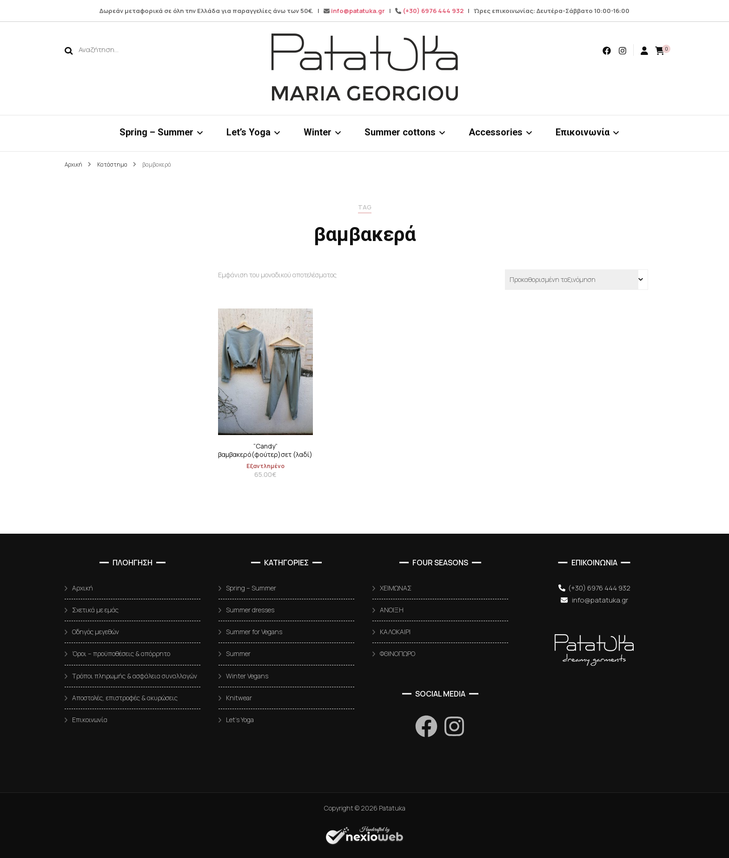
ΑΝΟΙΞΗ (392, 609)
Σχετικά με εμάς (95, 609)
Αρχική (82, 587)
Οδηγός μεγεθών (95, 631)
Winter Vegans (247, 675)
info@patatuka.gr (358, 11)
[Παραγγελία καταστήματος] (576, 279)
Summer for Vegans (254, 631)
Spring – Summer (156, 132)
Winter (317, 132)
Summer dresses (250, 609)
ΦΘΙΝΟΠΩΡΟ (397, 653)
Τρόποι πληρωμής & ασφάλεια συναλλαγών (134, 675)
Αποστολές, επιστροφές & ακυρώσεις (125, 697)
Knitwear (239, 697)
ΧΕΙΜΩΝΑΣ (395, 587)
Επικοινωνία (583, 132)
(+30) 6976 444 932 (433, 11)
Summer (238, 653)
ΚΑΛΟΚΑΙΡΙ (395, 631)
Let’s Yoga (248, 132)
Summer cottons (400, 132)
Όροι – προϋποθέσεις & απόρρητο (121, 653)
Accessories (496, 132)
